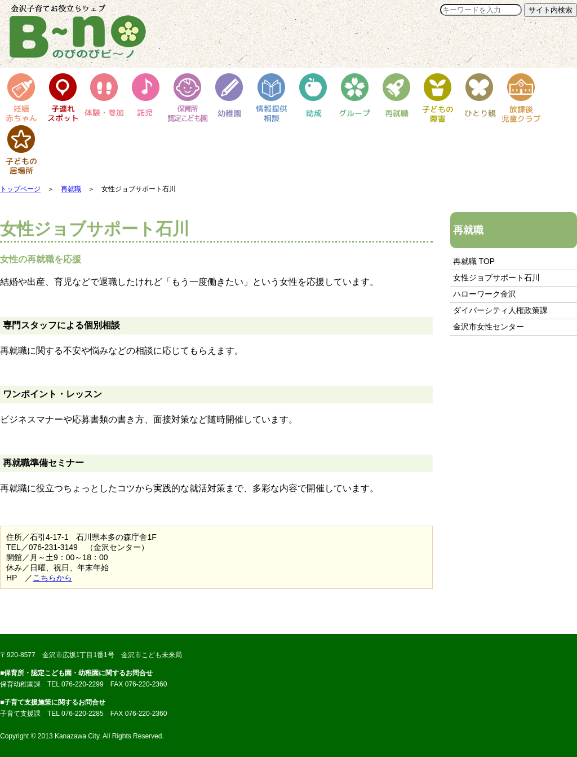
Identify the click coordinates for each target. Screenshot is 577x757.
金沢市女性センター (488, 326)
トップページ (20, 189)
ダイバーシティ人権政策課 (500, 310)
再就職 (71, 189)
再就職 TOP (474, 261)
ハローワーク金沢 (484, 293)
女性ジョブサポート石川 (496, 277)
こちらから (52, 577)
